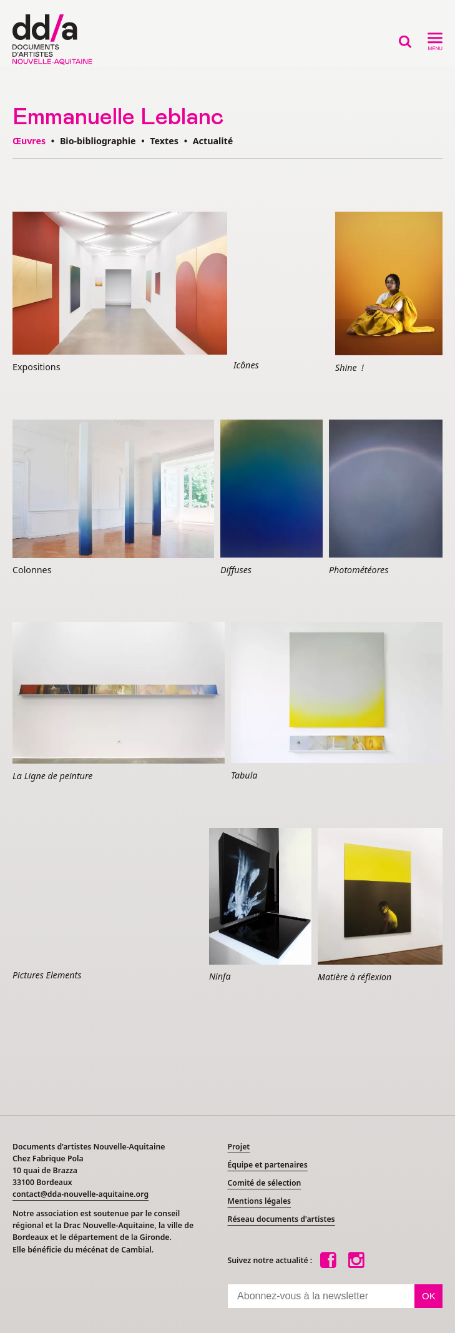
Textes (164, 141)
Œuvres (29, 141)
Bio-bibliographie (98, 141)
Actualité (213, 141)
